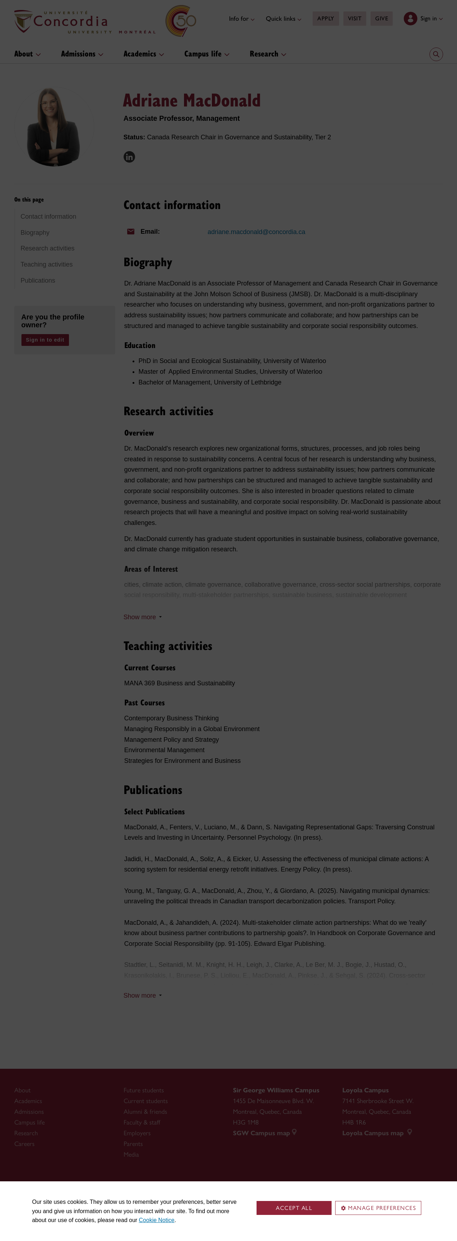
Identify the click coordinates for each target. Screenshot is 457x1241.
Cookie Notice (157, 1220)
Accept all (294, 1208)
